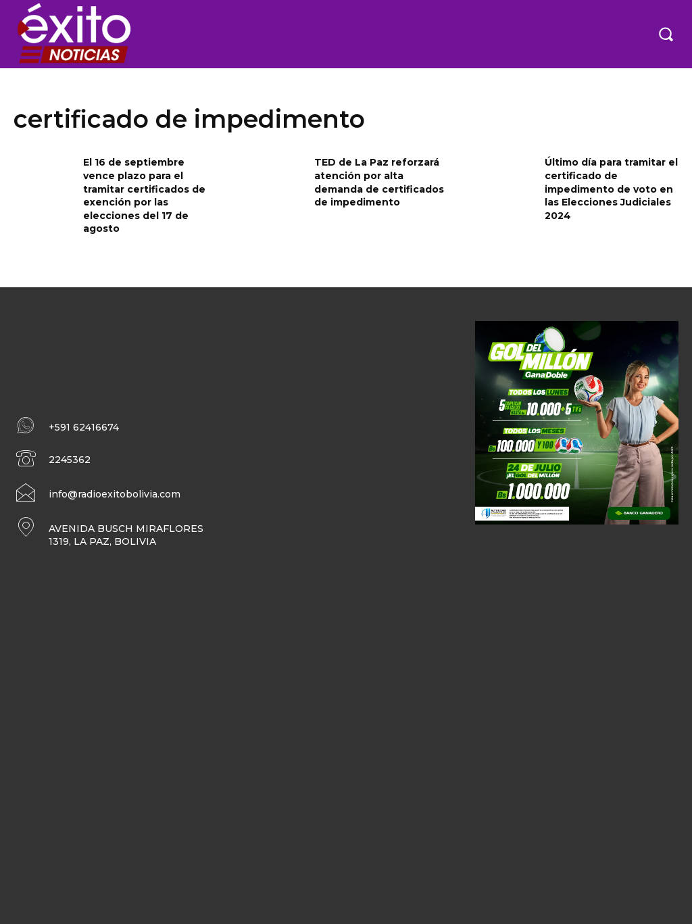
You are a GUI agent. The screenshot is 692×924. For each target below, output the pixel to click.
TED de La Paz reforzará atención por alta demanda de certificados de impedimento (379, 182)
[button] (665, 34)
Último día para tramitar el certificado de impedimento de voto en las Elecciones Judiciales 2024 (611, 188)
